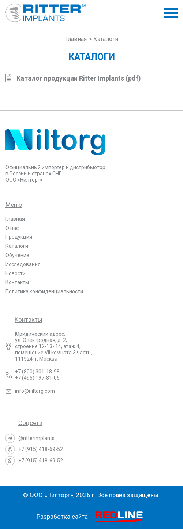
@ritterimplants (36, 438)
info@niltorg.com (35, 391)
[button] (171, 13)
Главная (15, 219)
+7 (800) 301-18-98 (37, 372)
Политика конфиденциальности (44, 291)
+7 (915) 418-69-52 (40, 449)
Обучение (17, 255)
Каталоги (16, 246)
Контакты (17, 282)
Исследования (23, 264)
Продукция (18, 237)
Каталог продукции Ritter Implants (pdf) (78, 78)
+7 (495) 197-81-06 (37, 378)
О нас (12, 228)
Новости (15, 273)
